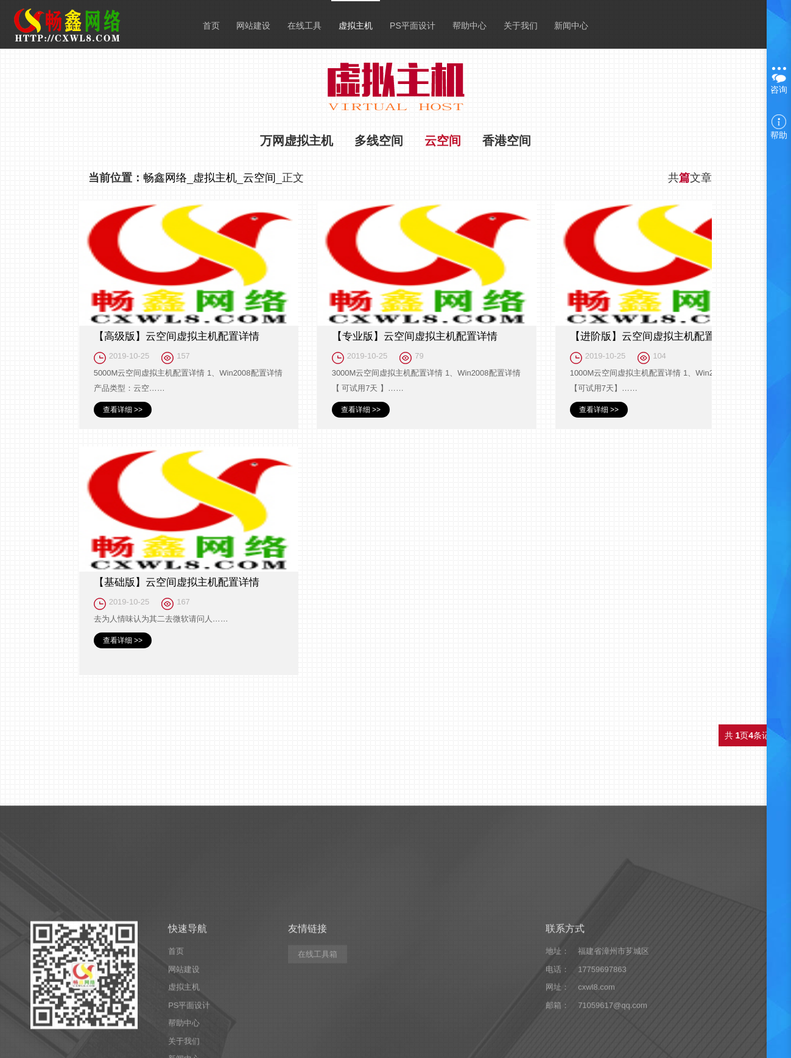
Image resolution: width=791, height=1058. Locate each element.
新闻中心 (571, 25)
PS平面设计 (412, 25)
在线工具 (304, 25)
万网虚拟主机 (296, 140)
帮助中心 (469, 25)
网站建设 (253, 25)
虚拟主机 (356, 25)
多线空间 (378, 140)
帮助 (778, 127)
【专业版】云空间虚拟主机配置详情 (414, 336)
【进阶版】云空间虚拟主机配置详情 (653, 336)
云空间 (442, 140)
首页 (211, 25)
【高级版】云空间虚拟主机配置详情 (176, 336)
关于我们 (521, 25)
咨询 (778, 81)
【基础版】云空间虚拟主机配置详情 (176, 582)
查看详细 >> (122, 409)
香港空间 (506, 140)
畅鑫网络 (165, 178)
